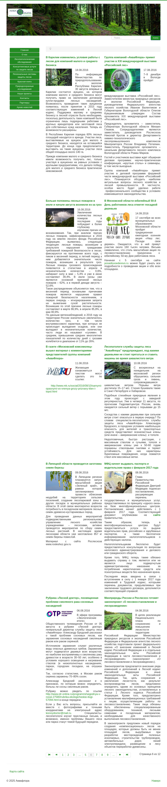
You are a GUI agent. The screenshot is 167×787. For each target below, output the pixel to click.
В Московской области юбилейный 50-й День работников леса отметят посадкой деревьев (130, 204)
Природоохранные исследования (24, 87)
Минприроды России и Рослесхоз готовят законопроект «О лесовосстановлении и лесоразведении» (131, 602)
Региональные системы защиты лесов (24, 75)
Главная (25, 50)
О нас (24, 54)
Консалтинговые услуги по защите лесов (24, 68)
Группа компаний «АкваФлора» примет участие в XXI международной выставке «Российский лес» (130, 61)
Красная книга (24, 81)
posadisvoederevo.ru (116, 263)
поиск (155, 38)
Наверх (156, 780)
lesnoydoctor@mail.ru (58, 713)
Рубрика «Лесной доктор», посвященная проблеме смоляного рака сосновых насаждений (72, 602)
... (80, 754)
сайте (156, 515)
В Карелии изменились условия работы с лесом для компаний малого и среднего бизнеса (73, 61)
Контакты (24, 98)
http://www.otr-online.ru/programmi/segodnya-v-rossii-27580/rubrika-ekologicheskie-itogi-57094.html (73, 697)
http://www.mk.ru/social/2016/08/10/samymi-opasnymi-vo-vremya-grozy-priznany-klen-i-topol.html (74, 388)
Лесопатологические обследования (24, 60)
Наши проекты (24, 93)
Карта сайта (17, 771)
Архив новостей (24, 107)
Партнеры (24, 102)
